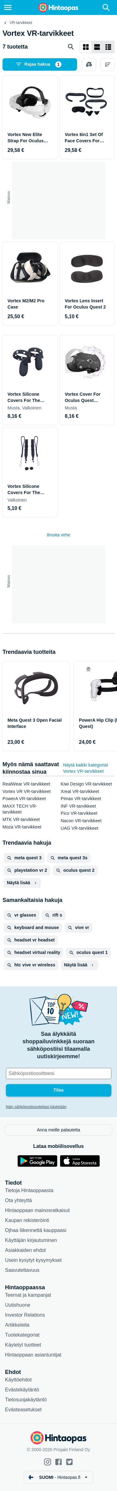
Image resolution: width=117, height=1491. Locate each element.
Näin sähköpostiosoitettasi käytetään (36, 1107)
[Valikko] (8, 7)
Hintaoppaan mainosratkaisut (37, 1210)
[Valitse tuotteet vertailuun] (89, 64)
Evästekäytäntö (22, 1389)
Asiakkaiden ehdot (25, 1250)
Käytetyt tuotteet (23, 1344)
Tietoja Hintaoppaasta (29, 1190)
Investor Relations (25, 1315)
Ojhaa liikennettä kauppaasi (35, 1230)
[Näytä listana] (97, 47)
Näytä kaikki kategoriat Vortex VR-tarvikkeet (85, 768)
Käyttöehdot (18, 1379)
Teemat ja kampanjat (28, 1295)
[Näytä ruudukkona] (85, 47)
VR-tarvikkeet (21, 23)
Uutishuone (17, 1305)
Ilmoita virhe (58, 534)
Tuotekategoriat (22, 1335)
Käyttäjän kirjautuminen (31, 1240)
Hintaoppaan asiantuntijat (33, 1354)
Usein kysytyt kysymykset (33, 1260)
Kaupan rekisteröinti (27, 1220)
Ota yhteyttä (18, 1200)
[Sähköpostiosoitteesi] (58, 1073)
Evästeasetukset (23, 1409)
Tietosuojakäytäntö (26, 1399)
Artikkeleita (17, 1325)
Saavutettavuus (22, 1270)
